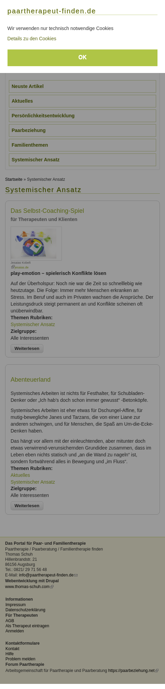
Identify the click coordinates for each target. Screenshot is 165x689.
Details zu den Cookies (32, 38)
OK (83, 57)
